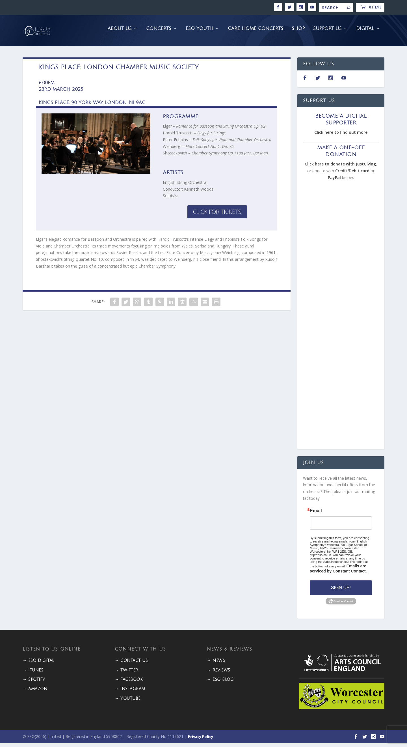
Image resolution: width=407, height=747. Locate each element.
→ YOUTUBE (127, 702)
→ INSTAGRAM (130, 693)
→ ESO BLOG (220, 683)
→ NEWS (216, 664)
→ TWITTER (126, 674)
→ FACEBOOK (129, 683)
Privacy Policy (200, 740)
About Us (120, 32)
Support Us (327, 32)
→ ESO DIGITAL (38, 664)
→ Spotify (34, 683)
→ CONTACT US (131, 664)
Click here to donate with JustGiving (340, 168)
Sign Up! (341, 591)
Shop (298, 32)
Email (316, 515)
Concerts (158, 32)
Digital (365, 32)
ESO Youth (199, 32)
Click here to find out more (340, 136)
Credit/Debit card (352, 174)
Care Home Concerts (255, 32)
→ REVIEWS (218, 674)
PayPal (334, 181)
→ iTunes (33, 674)
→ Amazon (35, 693)
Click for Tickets (217, 215)
